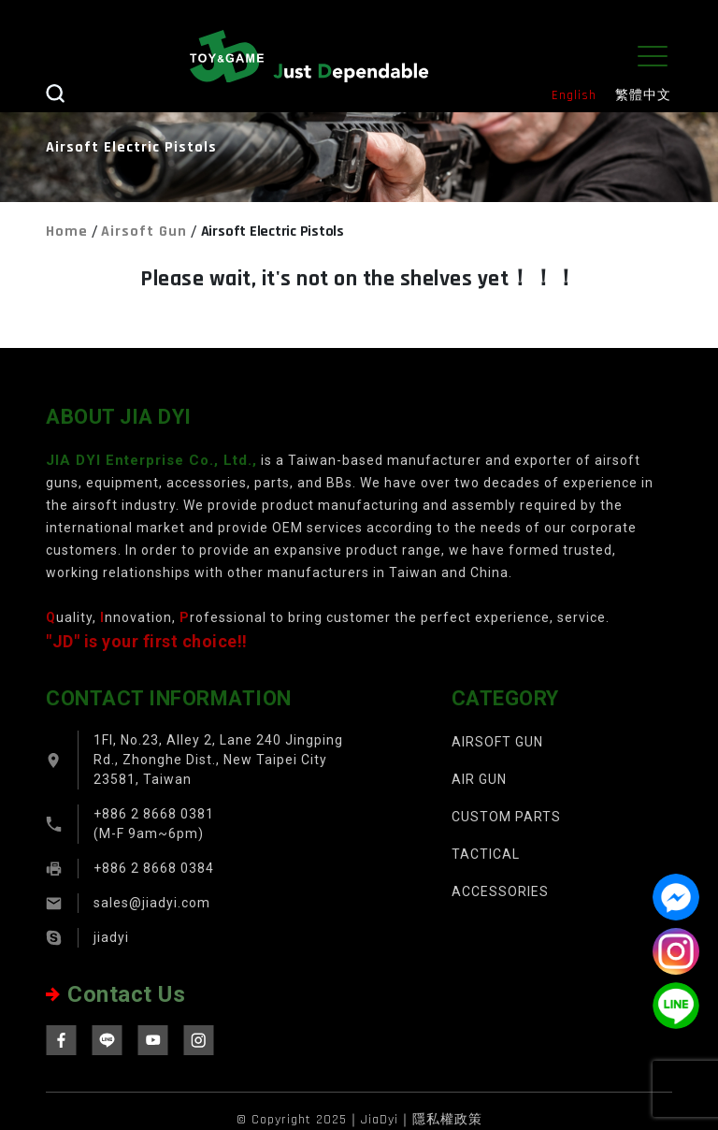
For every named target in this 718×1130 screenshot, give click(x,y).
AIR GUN (479, 779)
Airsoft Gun (144, 231)
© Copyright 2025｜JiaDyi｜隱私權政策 (359, 1119)
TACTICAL (486, 854)
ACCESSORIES (500, 891)
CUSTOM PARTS (506, 816)
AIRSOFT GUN (497, 741)
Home (67, 231)
